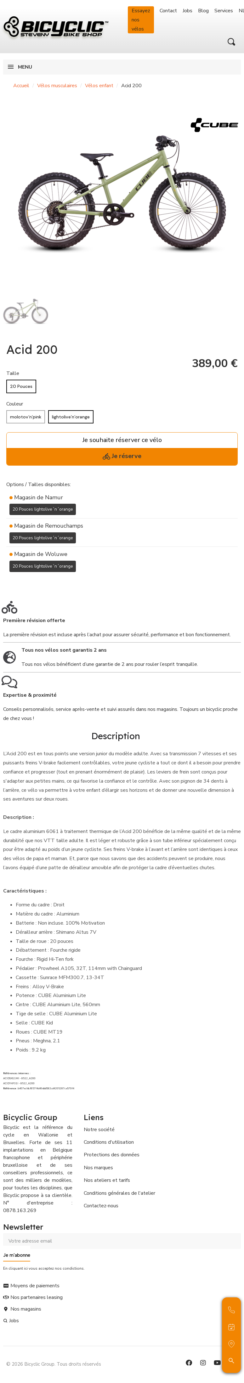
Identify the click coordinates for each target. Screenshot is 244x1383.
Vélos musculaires (57, 85)
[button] (231, 42)
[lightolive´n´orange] (71, 417)
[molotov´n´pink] (25, 417)
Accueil (21, 85)
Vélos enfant (99, 85)
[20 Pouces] (21, 386)
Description (115, 735)
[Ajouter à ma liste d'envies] (10, 581)
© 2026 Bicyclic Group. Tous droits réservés (53, 1363)
